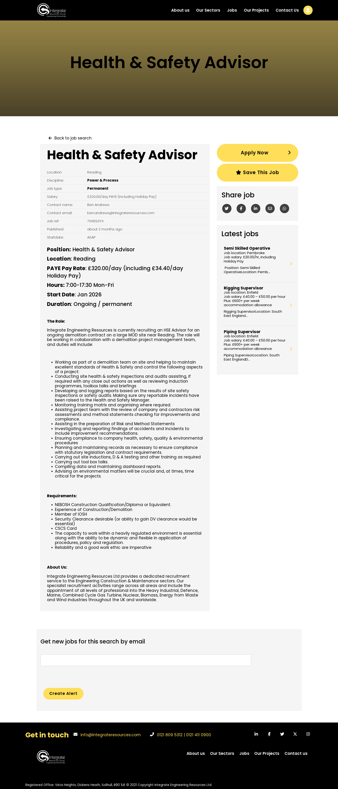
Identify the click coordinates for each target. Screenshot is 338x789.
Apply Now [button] (254, 152)
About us (180, 12)
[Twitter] (226, 209)
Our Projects (256, 12)
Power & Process (102, 180)
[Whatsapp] (284, 209)
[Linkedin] (255, 209)
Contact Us (287, 12)
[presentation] (75, 675)
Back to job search (73, 138)
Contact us (296, 753)
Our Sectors (208, 12)
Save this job (257, 173)
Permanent (97, 188)
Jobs (232, 12)
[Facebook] (241, 209)
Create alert (64, 693)
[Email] (270, 209)
